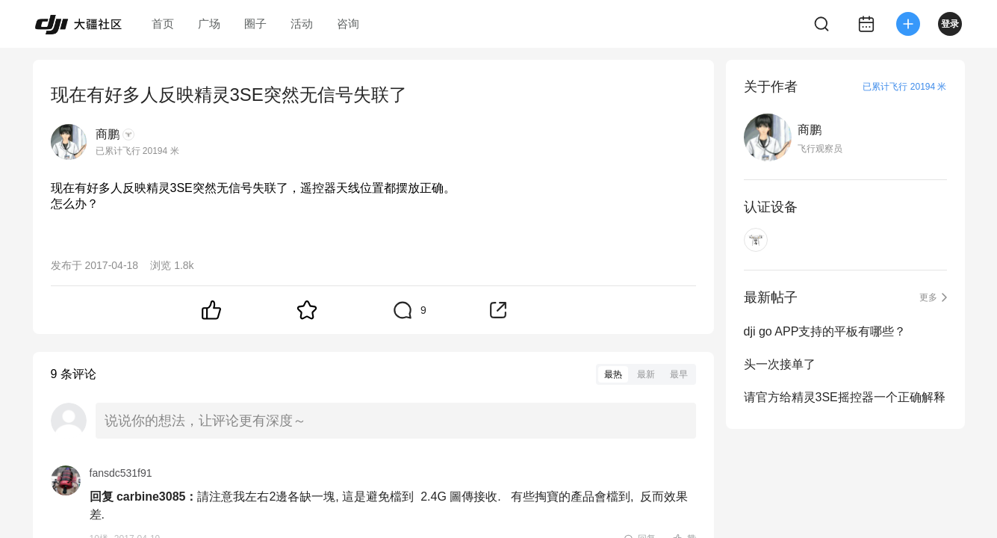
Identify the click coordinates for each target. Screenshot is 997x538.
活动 (302, 23)
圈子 (255, 23)
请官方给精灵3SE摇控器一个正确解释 (844, 397)
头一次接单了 (780, 364)
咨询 (348, 23)
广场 (209, 23)
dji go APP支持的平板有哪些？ (825, 331)
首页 (163, 23)
